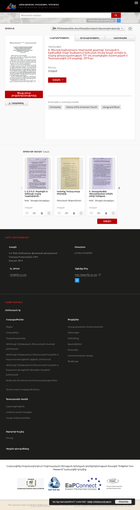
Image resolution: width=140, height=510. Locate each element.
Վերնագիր (73, 332)
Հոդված (52, 71)
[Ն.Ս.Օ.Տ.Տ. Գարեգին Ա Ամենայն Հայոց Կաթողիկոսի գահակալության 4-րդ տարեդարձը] (38, 173)
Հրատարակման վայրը (80, 355)
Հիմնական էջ (13, 310)
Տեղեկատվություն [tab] (89, 38)
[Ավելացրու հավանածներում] (130, 28)
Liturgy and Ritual (111, 107)
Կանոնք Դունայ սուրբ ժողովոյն (68, 192)
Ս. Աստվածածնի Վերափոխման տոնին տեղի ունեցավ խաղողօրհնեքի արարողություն (101, 193)
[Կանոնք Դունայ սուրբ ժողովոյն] (70, 173)
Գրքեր (9, 326)
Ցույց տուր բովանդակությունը (24, 94)
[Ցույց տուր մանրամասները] (48, 213)
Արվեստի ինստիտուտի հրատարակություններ (31, 380)
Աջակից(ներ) (75, 344)
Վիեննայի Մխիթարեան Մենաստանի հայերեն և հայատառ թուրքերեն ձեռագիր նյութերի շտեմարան (32, 370)
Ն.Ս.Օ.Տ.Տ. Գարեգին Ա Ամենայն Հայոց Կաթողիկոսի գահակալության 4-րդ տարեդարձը (36, 193)
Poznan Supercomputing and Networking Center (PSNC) (102, 505)
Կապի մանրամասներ (18, 417)
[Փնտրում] (116, 15)
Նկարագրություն (15, 406)
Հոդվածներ (12, 332)
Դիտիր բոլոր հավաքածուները (22, 389)
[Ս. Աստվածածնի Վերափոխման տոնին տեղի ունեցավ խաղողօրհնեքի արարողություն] (102, 173)
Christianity (55, 107)
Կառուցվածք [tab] (120, 38)
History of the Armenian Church (81, 107)
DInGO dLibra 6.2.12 (40, 505)
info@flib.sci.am (18, 274)
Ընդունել (123, 502)
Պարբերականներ (16, 338)
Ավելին (107, 221)
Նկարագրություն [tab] (59, 38)
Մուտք (9, 438)
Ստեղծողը (73, 338)
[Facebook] (77, 280)
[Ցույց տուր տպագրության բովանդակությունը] (41, 213)
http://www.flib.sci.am (86, 274)
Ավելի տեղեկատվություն (99, 502)
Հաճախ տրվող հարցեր (19, 412)
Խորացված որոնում (101, 20)
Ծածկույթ (73, 361)
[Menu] (136, 2)
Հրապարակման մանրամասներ (85, 326)
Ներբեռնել (15, 103)
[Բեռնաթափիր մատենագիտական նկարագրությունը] (34, 213)
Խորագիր (73, 349)
